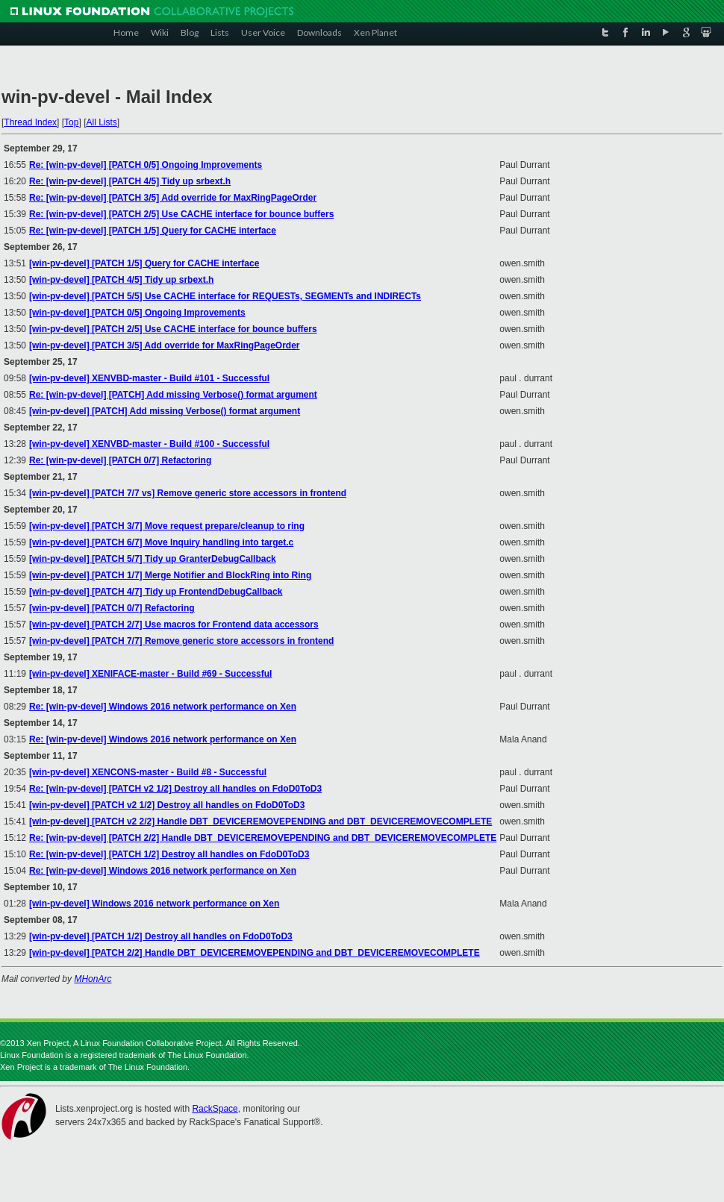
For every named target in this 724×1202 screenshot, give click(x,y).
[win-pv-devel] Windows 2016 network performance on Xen (154, 903)
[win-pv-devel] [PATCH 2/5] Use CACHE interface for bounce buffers (173, 329)
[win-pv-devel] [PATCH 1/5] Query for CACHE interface (144, 263)
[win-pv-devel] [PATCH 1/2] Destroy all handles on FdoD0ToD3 (161, 936)
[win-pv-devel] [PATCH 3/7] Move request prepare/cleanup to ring (167, 526)
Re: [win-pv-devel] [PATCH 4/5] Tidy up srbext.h (130, 181)
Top (71, 122)
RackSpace (214, 1109)
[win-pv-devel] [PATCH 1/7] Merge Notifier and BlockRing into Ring (170, 575)
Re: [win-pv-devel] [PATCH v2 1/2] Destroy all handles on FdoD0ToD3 (175, 788)
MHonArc (92, 979)
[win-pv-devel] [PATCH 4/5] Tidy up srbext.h (121, 280)
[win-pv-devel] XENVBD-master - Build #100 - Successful (149, 444)
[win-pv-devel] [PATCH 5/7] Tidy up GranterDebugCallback (152, 559)
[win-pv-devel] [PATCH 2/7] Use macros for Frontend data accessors (174, 624)
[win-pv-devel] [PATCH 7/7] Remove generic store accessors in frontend (181, 641)
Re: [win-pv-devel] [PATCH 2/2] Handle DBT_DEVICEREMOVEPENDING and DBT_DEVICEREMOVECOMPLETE (262, 838)
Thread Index (30, 122)
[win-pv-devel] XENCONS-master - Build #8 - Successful (147, 772)
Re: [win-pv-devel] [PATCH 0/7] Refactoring (120, 460)
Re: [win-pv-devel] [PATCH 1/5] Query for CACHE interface (152, 230)
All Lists (101, 122)
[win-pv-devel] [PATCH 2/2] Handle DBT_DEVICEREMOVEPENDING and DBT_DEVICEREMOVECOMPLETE (254, 953)
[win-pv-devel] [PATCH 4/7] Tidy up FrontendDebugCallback (155, 591)
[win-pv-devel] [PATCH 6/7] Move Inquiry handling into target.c (161, 542)
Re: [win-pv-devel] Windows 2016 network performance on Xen (162, 706)
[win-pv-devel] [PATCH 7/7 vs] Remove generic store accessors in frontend (187, 493)
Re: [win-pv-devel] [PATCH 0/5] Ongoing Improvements (145, 165)
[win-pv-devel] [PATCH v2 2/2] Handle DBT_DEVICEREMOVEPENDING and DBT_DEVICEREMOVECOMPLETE (260, 821)
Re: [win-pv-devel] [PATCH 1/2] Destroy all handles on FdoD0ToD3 (169, 854)
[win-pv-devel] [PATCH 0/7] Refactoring (112, 608)
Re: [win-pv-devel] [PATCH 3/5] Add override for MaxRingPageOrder (172, 197)
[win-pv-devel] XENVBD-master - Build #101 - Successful (149, 378)
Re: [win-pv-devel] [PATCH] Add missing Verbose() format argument (173, 394)
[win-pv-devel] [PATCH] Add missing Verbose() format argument (164, 411)
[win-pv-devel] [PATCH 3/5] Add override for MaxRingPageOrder (164, 345)
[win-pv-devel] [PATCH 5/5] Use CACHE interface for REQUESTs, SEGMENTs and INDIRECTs (225, 296)
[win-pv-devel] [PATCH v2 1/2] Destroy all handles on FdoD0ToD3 (167, 805)
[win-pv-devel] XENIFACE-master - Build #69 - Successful (150, 674)
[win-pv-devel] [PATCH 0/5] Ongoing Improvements (137, 312)
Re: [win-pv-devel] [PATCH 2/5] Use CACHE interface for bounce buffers (181, 214)
